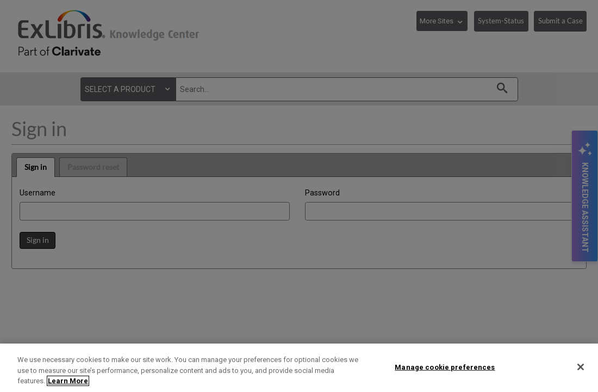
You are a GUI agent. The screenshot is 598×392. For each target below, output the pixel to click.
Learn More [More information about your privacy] (68, 381)
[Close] (581, 367)
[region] (299, 368)
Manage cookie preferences (445, 367)
